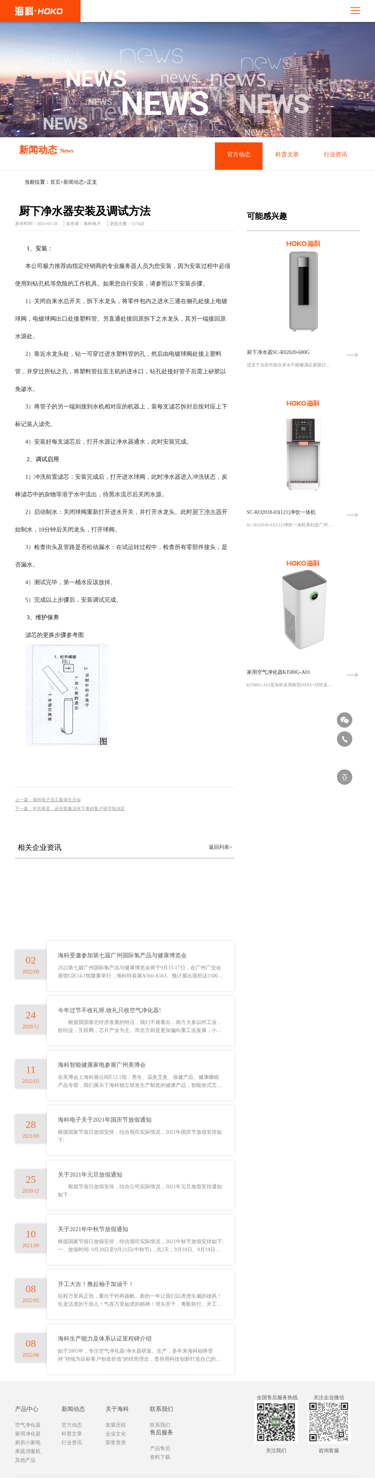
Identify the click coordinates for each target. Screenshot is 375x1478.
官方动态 (238, 156)
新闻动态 (73, 182)
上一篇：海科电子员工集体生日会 (48, 799)
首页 (55, 182)
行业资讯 (335, 156)
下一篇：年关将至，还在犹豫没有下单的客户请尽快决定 (70, 808)
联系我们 (160, 1466)
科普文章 (287, 156)
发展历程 (115, 1466)
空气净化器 (28, 1466)
